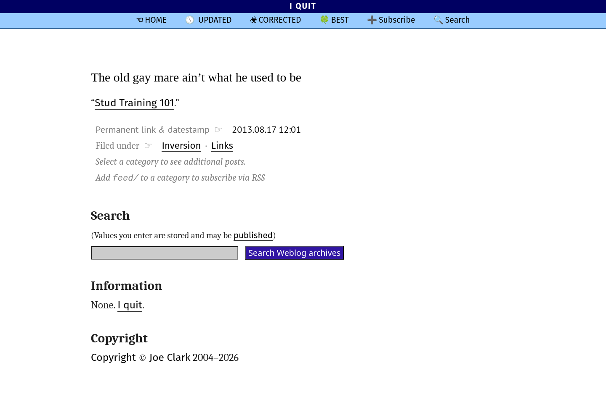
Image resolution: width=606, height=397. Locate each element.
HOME (156, 20)
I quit (129, 305)
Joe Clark (170, 357)
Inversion (181, 145)
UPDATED (214, 20)
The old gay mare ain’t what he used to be (196, 77)
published (253, 235)
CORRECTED (280, 20)
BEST (340, 20)
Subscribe (397, 20)
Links (222, 145)
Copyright (113, 357)
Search (457, 20)
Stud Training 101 (134, 103)
